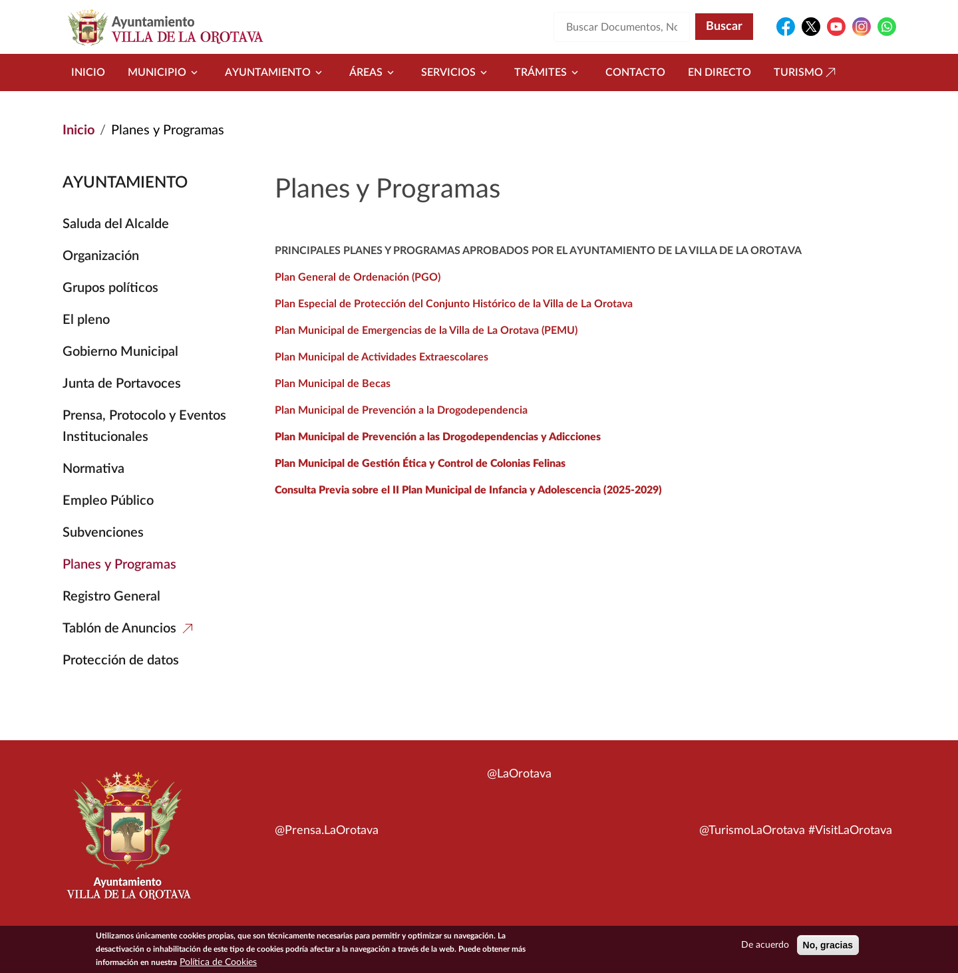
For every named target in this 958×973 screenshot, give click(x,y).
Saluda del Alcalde (116, 224)
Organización (101, 256)
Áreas (374, 72)
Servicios (456, 72)
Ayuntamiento (276, 72)
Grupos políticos (110, 288)
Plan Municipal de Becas (333, 383)
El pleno (86, 320)
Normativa (93, 469)
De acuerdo (765, 945)
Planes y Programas (119, 564)
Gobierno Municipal (120, 351)
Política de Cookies (218, 962)
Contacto (635, 72)
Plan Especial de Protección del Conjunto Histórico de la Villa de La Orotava (454, 304)
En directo (719, 72)
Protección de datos (121, 660)
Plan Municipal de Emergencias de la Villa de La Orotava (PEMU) (426, 330)
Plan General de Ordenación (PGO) (357, 277)
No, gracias (828, 945)
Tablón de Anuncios (119, 628)
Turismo (806, 72)
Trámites (548, 72)
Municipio (165, 72)
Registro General (111, 596)
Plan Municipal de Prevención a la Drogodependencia (401, 410)
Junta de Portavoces (122, 383)
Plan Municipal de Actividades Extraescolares (381, 357)
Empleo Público (108, 500)
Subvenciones (103, 532)
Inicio (88, 72)
